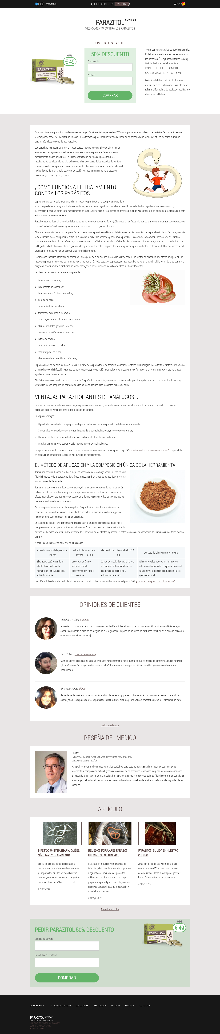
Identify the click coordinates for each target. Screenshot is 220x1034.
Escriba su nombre (44, 938)
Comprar (110, 95)
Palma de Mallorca (85, 654)
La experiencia (37, 1005)
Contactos (145, 1005)
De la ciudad (99, 1005)
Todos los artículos (110, 909)
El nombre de (93, 61)
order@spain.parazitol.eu (41, 1020)
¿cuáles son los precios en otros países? (150, 450)
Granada (84, 620)
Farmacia (129, 1005)
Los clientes (82, 1005)
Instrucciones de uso (60, 1005)
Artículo (115, 1005)
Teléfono (91, 75)
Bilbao (81, 688)
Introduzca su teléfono (46, 955)
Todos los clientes (110, 725)
